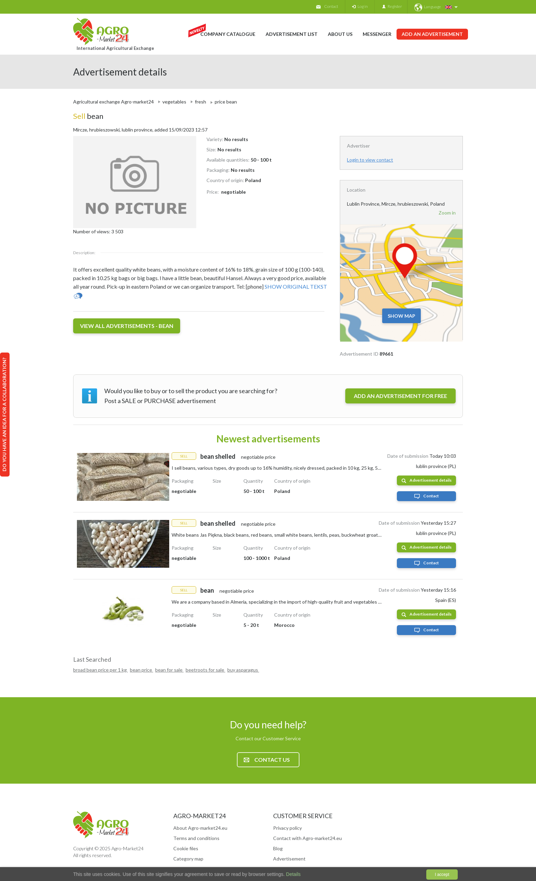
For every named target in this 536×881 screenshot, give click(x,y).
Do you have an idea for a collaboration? (4, 414)
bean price (141, 670)
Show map (401, 316)
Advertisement (289, 859)
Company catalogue (227, 34)
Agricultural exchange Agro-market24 (113, 102)
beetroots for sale (205, 670)
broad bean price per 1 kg (100, 670)
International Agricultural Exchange (115, 48)
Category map (188, 859)
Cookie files (185, 848)
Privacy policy (287, 828)
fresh (200, 102)
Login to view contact (370, 160)
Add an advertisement (432, 34)
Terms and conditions (196, 838)
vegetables (174, 102)
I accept (442, 874)
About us (340, 34)
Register (392, 6)
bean (88, 116)
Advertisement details (427, 480)
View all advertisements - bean (126, 325)
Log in (360, 6)
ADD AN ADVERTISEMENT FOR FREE (400, 396)
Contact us (267, 759)
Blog (278, 848)
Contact (327, 6)
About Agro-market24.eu (200, 828)
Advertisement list (292, 34)
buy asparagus (243, 670)
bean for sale (169, 670)
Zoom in (447, 213)
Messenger (377, 34)
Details (293, 874)
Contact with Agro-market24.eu (307, 838)
